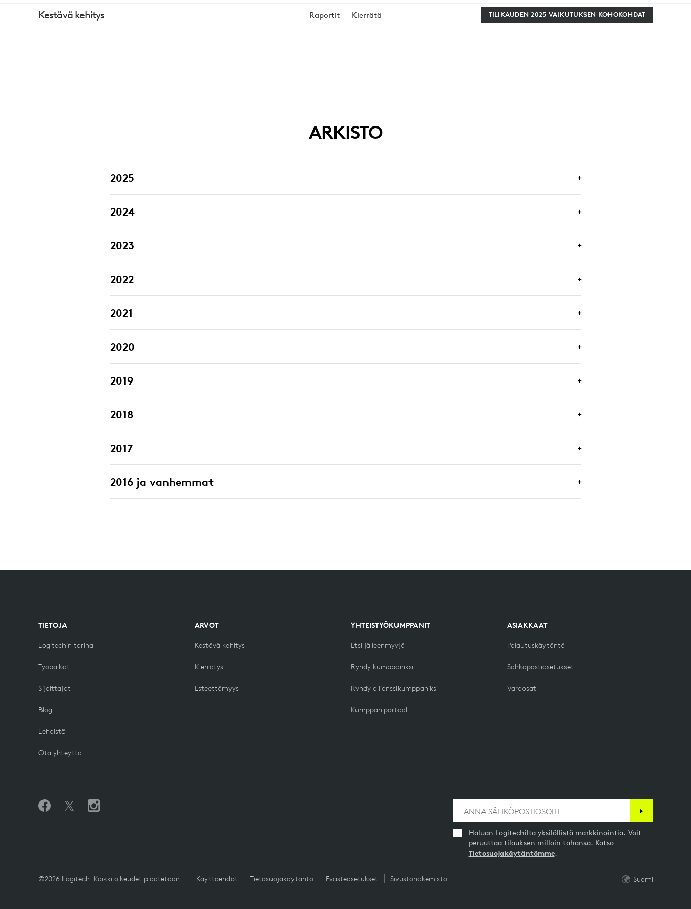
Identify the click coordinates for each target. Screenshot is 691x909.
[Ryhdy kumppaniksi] (382, 666)
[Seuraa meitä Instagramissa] (94, 806)
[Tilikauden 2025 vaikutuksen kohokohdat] (567, 61)
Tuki (613, 10)
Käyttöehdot (217, 878)
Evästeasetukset (352, 878)
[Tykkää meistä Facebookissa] (44, 806)
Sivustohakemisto (418, 878)
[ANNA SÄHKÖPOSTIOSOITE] (541, 810)
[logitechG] (94, 9)
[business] (143, 9)
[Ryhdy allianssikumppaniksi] (394, 688)
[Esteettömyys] (217, 688)
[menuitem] (324, 62)
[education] (191, 9)
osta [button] (102, 33)
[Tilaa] (641, 810)
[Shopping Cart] (654, 35)
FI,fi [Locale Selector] (651, 10)
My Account (629, 35)
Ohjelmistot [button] (223, 33)
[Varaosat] (521, 688)
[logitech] (49, 9)
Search (563, 35)
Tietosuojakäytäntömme (512, 853)
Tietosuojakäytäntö (281, 878)
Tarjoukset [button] (292, 33)
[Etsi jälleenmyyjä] (378, 645)
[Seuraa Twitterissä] (69, 806)
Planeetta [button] (155, 33)
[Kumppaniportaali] (380, 709)
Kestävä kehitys (71, 61)
